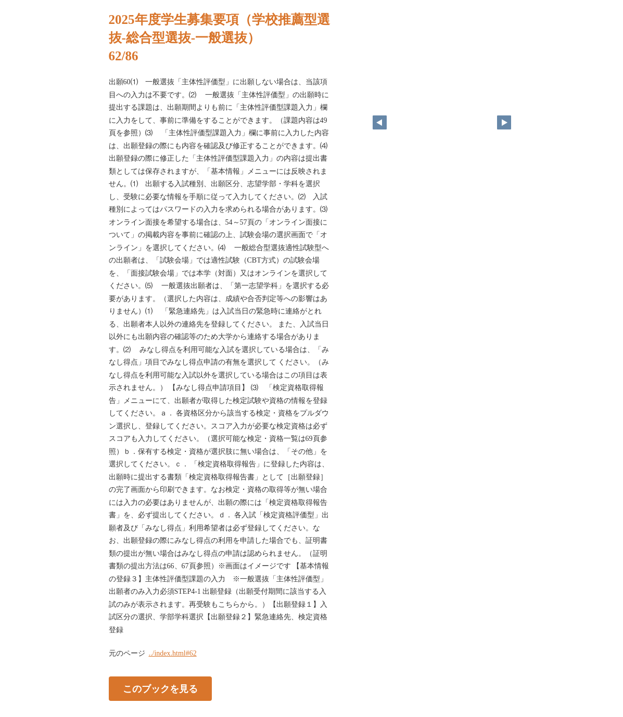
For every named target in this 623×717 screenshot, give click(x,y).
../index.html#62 (173, 653)
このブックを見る (160, 689)
